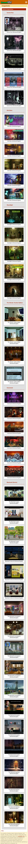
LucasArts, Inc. (21, 836)
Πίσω (2, 830)
